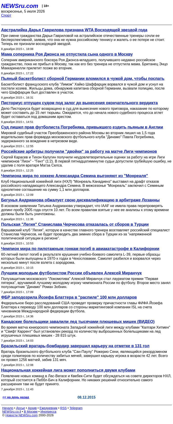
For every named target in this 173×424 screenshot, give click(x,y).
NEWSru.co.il (11, 411)
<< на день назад (15, 397)
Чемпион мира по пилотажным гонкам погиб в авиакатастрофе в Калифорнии (80, 248)
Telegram (76, 408)
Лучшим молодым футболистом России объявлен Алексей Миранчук (71, 273)
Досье (20, 408)
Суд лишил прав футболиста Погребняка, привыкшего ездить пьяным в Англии (82, 127)
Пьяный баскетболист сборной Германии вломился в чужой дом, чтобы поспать (82, 78)
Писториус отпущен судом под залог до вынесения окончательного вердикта (79, 103)
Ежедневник (48, 408)
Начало (7, 408)
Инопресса (49, 411)
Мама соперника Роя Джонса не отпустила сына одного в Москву (67, 54)
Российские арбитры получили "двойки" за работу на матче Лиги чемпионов (79, 151)
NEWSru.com (19, 5)
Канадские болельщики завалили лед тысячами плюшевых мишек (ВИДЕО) (78, 321)
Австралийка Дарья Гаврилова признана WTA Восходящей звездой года (74, 30)
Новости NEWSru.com (21, 415)
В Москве (31, 411)
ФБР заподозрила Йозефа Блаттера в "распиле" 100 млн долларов (69, 297)
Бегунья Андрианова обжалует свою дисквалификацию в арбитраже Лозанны (80, 200)
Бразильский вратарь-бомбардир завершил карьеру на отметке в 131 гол (75, 346)
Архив (32, 408)
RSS (63, 408)
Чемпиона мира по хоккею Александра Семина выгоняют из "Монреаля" (74, 176)
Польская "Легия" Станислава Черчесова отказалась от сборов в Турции (75, 224)
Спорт (6, 15)
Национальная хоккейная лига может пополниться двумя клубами (68, 370)
